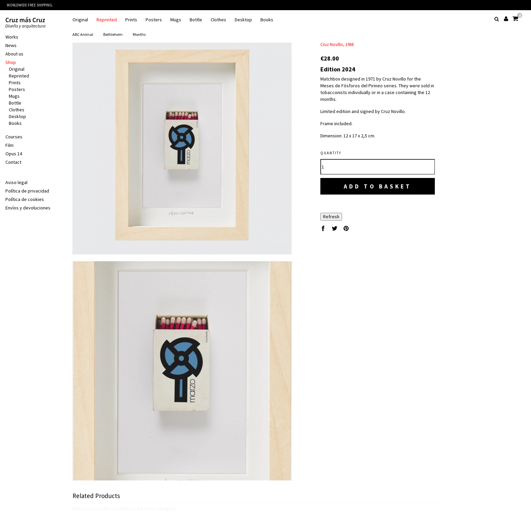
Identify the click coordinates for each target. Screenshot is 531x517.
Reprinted (107, 20)
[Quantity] (377, 167)
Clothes (218, 20)
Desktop (243, 20)
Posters (154, 20)
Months (139, 34)
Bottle (196, 20)
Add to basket (377, 186)
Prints (131, 20)
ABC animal (82, 34)
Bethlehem (113, 34)
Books (266, 20)
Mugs (175, 20)
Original (80, 20)
